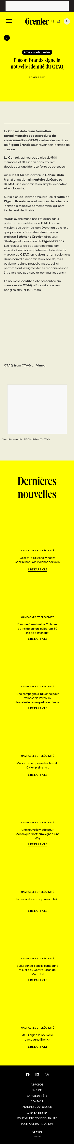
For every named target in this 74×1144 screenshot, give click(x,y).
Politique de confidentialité (37, 1118)
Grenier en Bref (37, 1112)
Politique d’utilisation (37, 1123)
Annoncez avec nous (37, 1107)
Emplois (37, 1090)
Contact (37, 1101)
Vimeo (41, 365)
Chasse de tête (37, 1095)
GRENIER (37, 1132)
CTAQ (8, 365)
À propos (37, 1084)
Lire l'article (37, 569)
